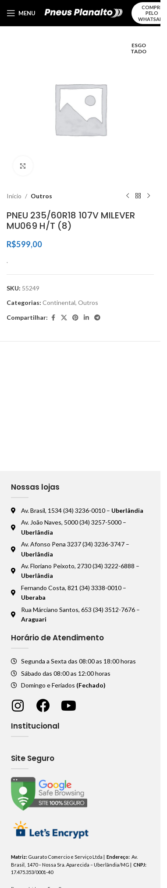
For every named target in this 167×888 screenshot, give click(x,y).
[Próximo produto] (148, 196)
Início (14, 196)
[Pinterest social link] (75, 318)
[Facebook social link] (53, 318)
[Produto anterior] (127, 196)
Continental (59, 302)
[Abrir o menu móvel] (21, 13)
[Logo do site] (83, 12)
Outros (41, 196)
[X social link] (64, 318)
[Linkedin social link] (86, 318)
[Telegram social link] (97, 318)
